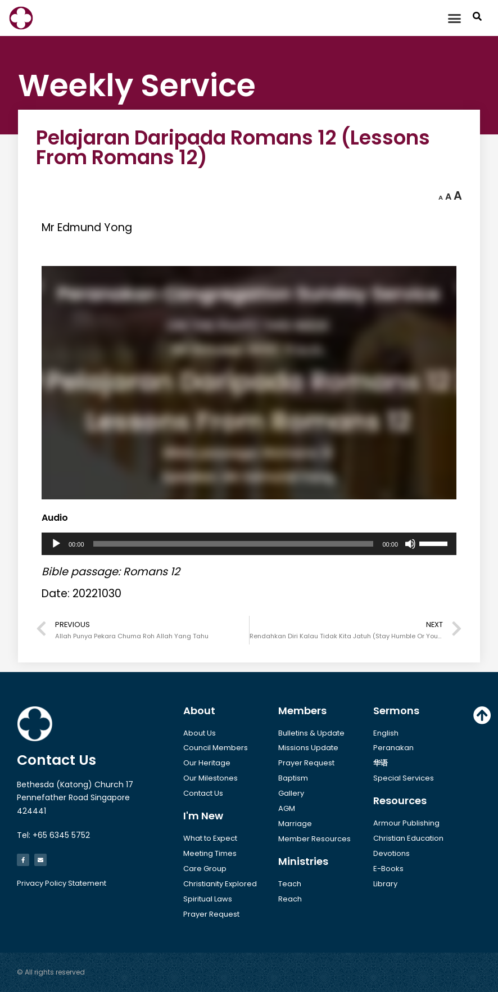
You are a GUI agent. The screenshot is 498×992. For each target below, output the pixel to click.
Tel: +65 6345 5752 (53, 835)
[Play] (56, 543)
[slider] (233, 544)
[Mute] (410, 543)
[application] (249, 544)
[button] (454, 18)
